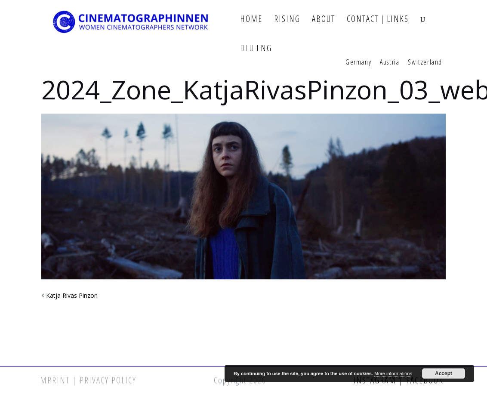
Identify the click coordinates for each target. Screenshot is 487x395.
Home (251, 19)
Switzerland (425, 62)
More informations (393, 373)
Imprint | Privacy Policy (86, 380)
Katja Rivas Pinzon (72, 295)
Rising (287, 19)
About (323, 19)
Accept (443, 373)
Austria (389, 62)
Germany (358, 62)
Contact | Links (378, 19)
